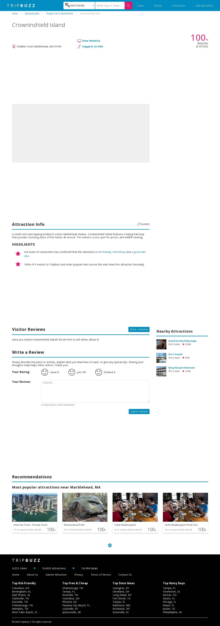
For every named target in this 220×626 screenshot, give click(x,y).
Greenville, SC (121, 612)
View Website (91, 40)
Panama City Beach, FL (76, 605)
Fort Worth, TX (121, 598)
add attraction (204, 5)
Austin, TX (169, 608)
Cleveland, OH (121, 591)
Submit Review (139, 411)
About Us (32, 574)
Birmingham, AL (21, 591)
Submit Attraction (56, 574)
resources (178, 5)
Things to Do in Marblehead (59, 13)
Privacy (78, 574)
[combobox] (79, 5)
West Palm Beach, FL (25, 612)
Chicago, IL (169, 601)
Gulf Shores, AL (21, 595)
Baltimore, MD (121, 605)
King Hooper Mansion (181, 367)
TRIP (21, 5)
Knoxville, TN (20, 601)
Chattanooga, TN (22, 605)
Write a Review (139, 329)
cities (140, 5)
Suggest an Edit (92, 46)
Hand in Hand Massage (182, 340)
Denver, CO (170, 595)
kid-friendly (104, 252)
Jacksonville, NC (71, 612)
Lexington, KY (121, 588)
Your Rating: (21, 372)
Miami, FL (169, 605)
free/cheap (119, 252)
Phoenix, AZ (69, 601)
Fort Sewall (175, 354)
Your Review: (21, 381)
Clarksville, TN (20, 598)
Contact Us (125, 574)
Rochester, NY (121, 608)
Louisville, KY (70, 608)
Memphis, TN (20, 608)
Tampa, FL (68, 591)
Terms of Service (101, 574)
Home (15, 13)
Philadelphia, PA (172, 612)
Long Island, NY (122, 595)
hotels (158, 5)
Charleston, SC (171, 591)
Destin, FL (169, 598)
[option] (81, 133)
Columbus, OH (20, 588)
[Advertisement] (110, 76)
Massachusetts (32, 13)
